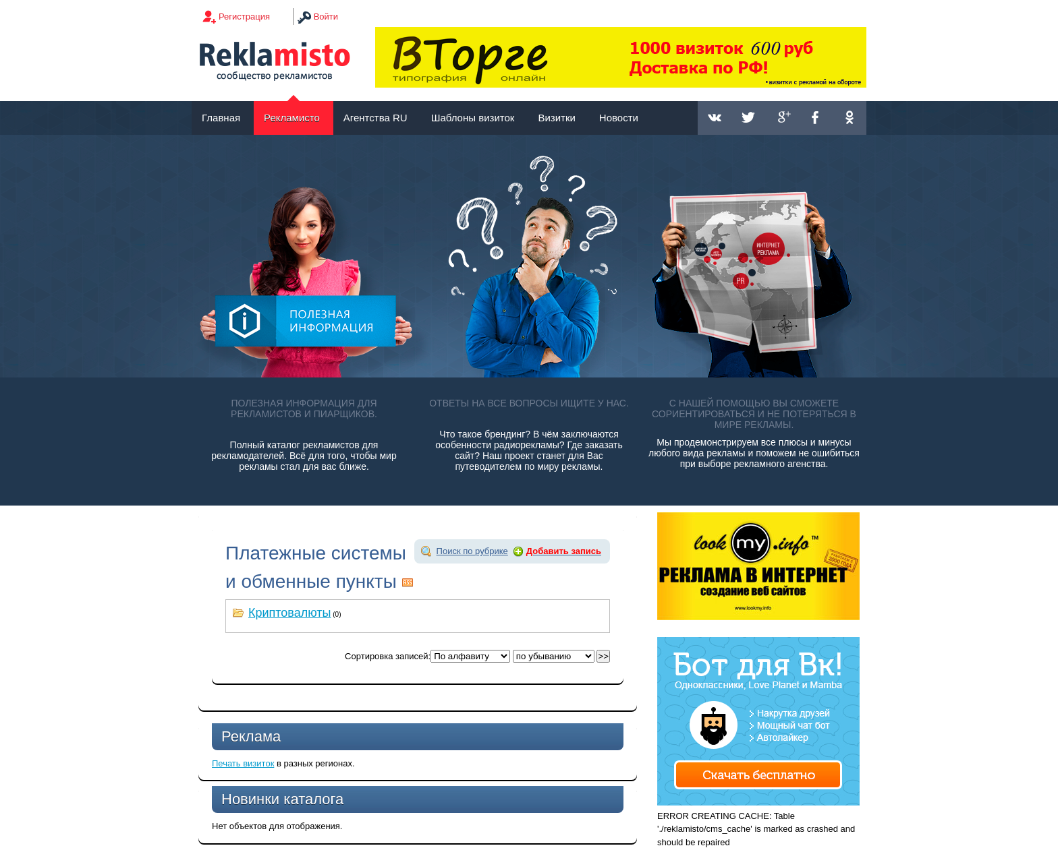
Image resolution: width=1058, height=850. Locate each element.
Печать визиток (243, 763)
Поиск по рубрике (472, 551)
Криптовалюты (289, 612)
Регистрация (244, 16)
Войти (326, 16)
